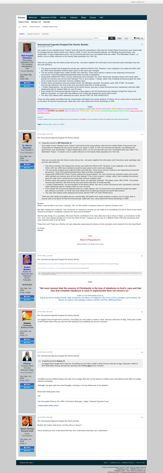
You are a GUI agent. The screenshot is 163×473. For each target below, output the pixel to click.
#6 (142, 417)
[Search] (104, 38)
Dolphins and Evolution (128, 298)
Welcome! (33, 17)
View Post (70, 143)
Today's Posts (23, 22)
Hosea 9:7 (40, 117)
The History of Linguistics (91, 298)
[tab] (22, 34)
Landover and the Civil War (96, 300)
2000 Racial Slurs (115, 300)
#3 (142, 256)
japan (50, 124)
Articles (63, 17)
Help (106, 463)
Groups (93, 17)
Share (27, 83)
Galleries (73, 17)
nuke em (56, 124)
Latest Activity (33, 34)
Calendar (46, 22)
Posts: (22, 79)
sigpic (90, 236)
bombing (45, 124)
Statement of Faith (48, 17)
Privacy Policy (128, 463)
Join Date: (24, 75)
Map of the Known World (49, 298)
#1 (142, 44)
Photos (45, 34)
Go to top (141, 463)
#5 (142, 352)
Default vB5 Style (27, 463)
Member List (36, 22)
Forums (21, 18)
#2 (142, 134)
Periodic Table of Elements (70, 298)
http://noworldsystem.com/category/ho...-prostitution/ (49, 268)
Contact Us (115, 463)
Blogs (83, 17)
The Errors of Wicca (110, 298)
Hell (101, 17)
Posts (22, 34)
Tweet (27, 86)
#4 (142, 312)
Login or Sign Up (138, 2)
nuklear (61, 124)
